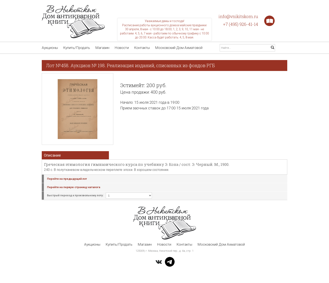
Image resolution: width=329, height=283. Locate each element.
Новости (122, 48)
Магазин (102, 48)
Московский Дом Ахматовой (178, 48)
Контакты (142, 48)
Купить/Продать (76, 48)
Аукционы (50, 48)
